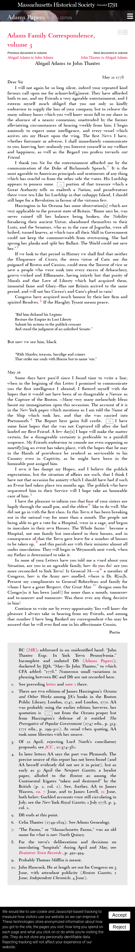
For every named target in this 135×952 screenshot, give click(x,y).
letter (51, 684)
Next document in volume (111, 53)
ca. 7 (40, 791)
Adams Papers (99, 660)
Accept (119, 915)
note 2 (70, 684)
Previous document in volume (27, 53)
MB (31, 649)
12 (103, 791)
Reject (119, 927)
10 (94, 584)
